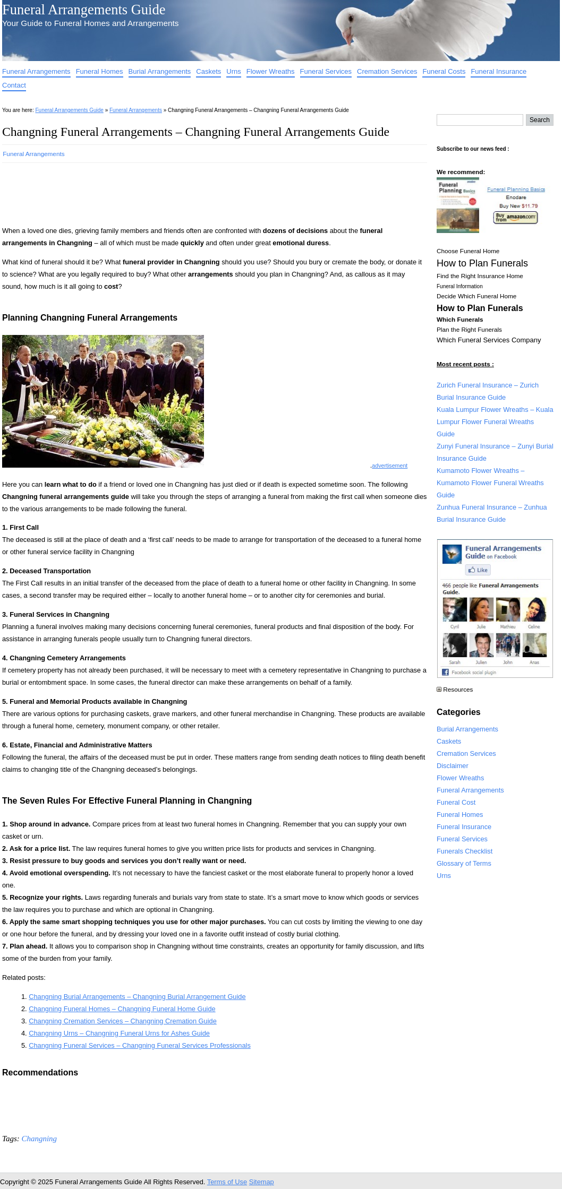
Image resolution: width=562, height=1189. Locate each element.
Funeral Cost (456, 802)
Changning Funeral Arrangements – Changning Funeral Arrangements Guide (195, 132)
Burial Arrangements (160, 71)
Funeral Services (326, 71)
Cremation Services (387, 71)
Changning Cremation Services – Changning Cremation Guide (123, 1021)
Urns (233, 71)
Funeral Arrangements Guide (83, 10)
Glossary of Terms (464, 863)
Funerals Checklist (464, 851)
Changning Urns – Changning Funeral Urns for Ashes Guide (119, 1033)
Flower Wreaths (270, 71)
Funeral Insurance (498, 71)
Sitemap (261, 1182)
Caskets (208, 71)
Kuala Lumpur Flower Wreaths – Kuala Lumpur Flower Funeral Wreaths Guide (495, 422)
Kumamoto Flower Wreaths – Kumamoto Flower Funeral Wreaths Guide (490, 483)
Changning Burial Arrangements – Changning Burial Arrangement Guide (137, 997)
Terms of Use (227, 1182)
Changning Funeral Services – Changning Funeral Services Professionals (140, 1045)
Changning (39, 1138)
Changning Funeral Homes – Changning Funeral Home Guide (122, 1009)
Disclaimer (453, 766)
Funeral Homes (99, 71)
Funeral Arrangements (36, 71)
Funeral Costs (443, 71)
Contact (14, 85)
